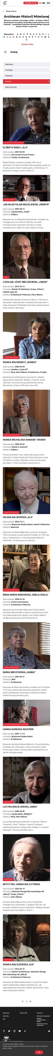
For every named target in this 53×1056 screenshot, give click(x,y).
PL (40, 3)
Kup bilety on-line (30, 3)
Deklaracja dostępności (43, 1016)
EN (43, 3)
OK (39, 1052)
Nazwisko (9, 64)
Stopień (8, 81)
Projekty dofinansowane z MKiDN (41, 1020)
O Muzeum (40, 1013)
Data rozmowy (11, 87)
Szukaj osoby (27, 44)
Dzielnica (9, 76)
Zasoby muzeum (11, 11)
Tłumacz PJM (23, 1013)
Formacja (8, 70)
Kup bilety (6, 1016)
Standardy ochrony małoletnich (42, 1024)
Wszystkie (8, 34)
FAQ (4, 1019)
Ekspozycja (6, 1013)
